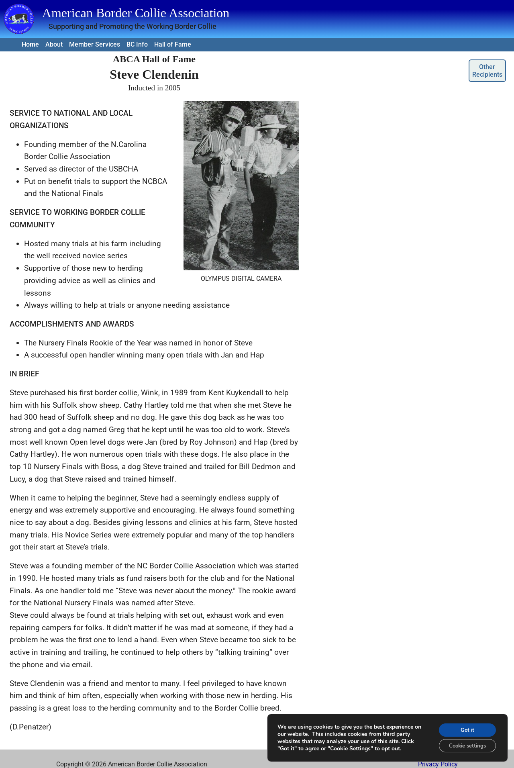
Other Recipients (487, 70)
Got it (464, 727)
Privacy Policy (438, 764)
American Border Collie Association (136, 13)
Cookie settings (464, 744)
